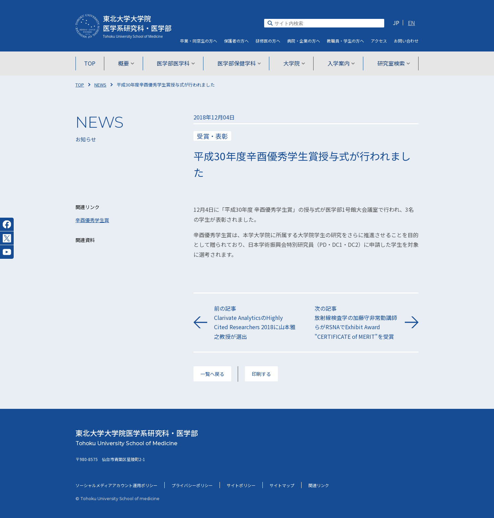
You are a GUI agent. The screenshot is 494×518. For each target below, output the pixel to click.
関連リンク (318, 485)
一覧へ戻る (212, 373)
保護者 (236, 41)
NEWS (100, 84)
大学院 (293, 63)
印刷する (261, 373)
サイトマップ (282, 485)
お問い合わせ (406, 41)
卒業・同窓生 (198, 41)
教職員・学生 (345, 41)
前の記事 (255, 322)
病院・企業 (303, 41)
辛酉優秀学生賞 (92, 220)
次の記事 (356, 322)
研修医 (268, 41)
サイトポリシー (241, 485)
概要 (127, 63)
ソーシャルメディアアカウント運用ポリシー (116, 485)
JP (396, 22)
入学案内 (339, 63)
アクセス (379, 41)
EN (411, 22)
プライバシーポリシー (192, 485)
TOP (91, 63)
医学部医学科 (176, 63)
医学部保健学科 (239, 63)
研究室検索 (391, 63)
